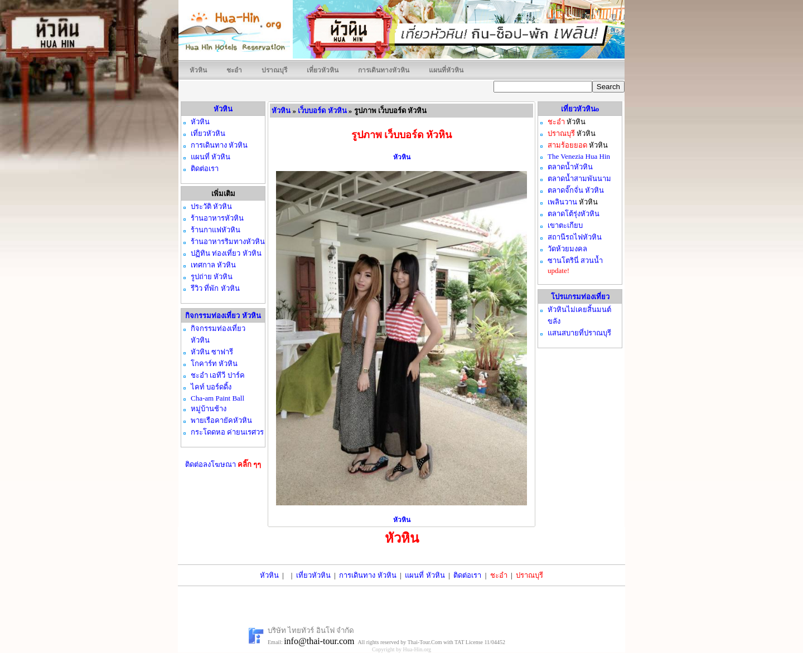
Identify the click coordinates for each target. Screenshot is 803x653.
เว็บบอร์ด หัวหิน (322, 110)
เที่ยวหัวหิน (322, 70)
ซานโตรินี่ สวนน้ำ (575, 260)
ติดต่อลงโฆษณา (223, 464)
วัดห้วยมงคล (567, 249)
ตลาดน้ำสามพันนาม (579, 178)
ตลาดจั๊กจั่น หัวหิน (576, 190)
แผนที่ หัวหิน (424, 575)
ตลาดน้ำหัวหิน (570, 167)
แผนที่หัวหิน (446, 70)
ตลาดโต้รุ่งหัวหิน (573, 213)
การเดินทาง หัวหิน (367, 575)
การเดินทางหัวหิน (383, 70)
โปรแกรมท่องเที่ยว (580, 297)
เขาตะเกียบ (565, 225)
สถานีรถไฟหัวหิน (575, 237)
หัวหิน (198, 70)
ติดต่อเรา (467, 575)
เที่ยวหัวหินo (580, 109)
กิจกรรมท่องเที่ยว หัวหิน (222, 315)
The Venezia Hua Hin (579, 156)
